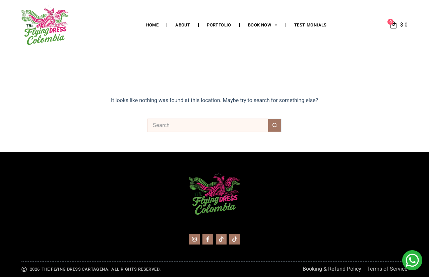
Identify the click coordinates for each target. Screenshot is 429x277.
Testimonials (310, 25)
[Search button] (275, 125)
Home (152, 25)
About (182, 25)
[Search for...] (207, 125)
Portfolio (219, 25)
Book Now (263, 25)
